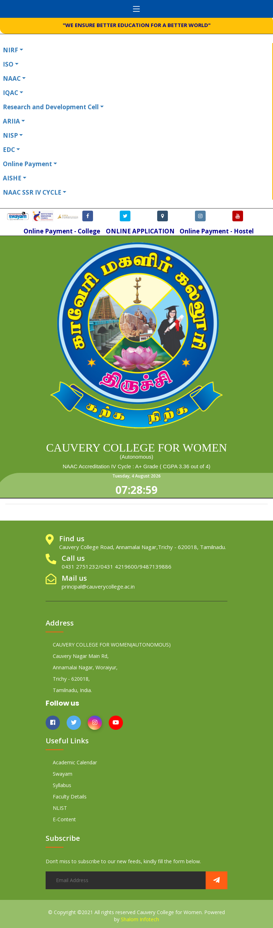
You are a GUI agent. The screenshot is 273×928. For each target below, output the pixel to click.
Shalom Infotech (140, 919)
